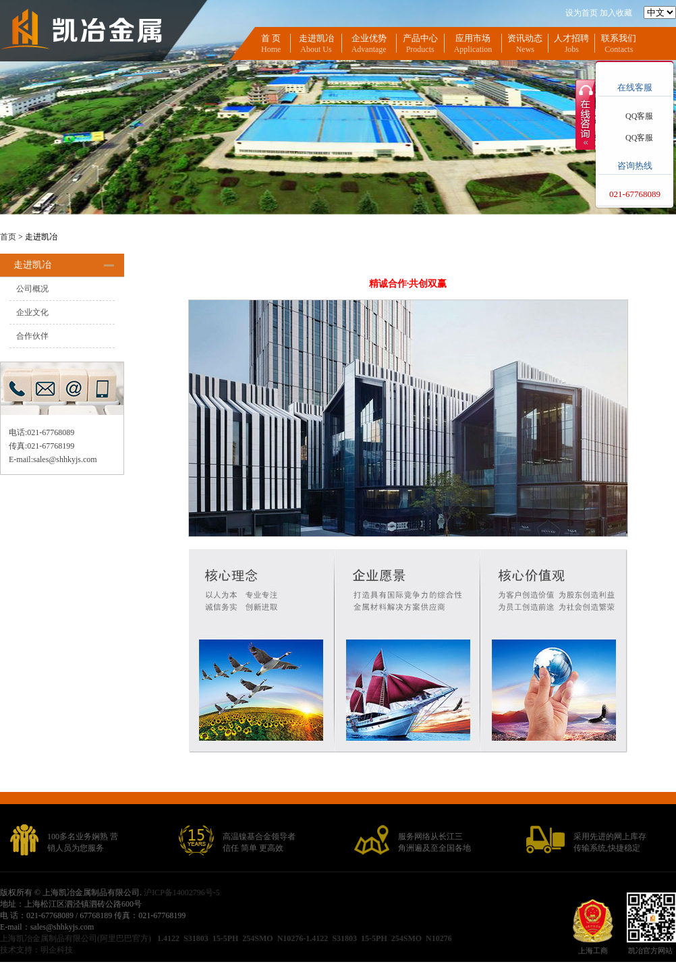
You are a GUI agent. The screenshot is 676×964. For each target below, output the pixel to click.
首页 (8, 237)
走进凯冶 (316, 38)
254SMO (257, 938)
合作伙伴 (32, 336)
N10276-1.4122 (303, 938)
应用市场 (472, 38)
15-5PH (226, 938)
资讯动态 (524, 38)
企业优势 (369, 38)
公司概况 (32, 288)
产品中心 (420, 38)
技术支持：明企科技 (36, 950)
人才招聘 (571, 38)
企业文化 (32, 312)
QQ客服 (639, 116)
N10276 (439, 938)
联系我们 (618, 38)
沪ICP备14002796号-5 (182, 892)
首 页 (271, 38)
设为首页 (581, 13)
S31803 (196, 938)
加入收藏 (616, 13)
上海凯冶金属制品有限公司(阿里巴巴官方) (76, 938)
